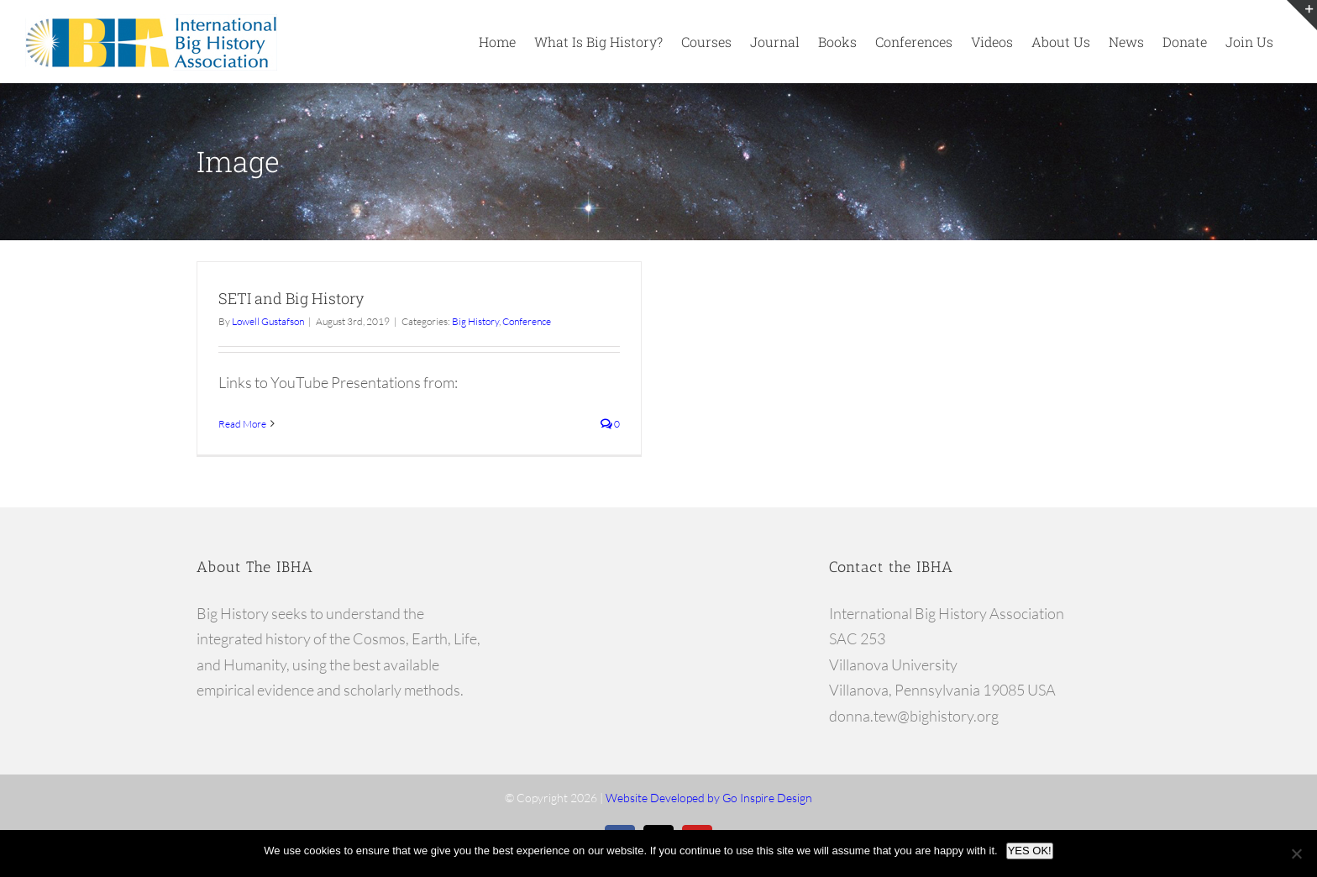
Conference (526, 321)
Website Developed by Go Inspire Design (709, 797)
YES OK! (1030, 850)
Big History (475, 321)
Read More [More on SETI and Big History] (242, 423)
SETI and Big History (291, 298)
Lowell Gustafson (268, 321)
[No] (1296, 853)
